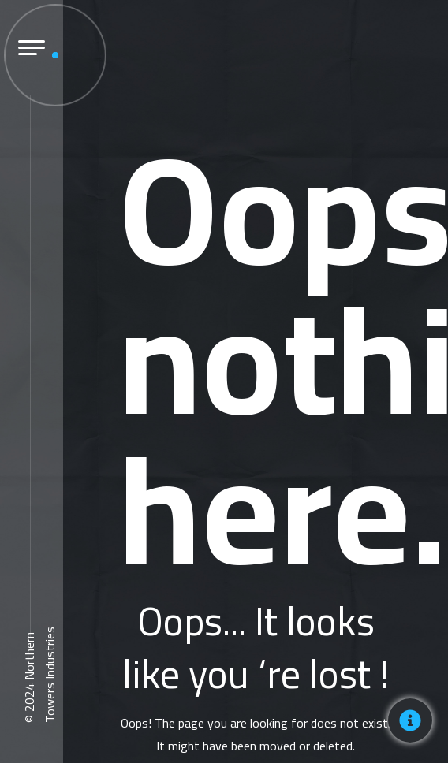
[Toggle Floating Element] (410, 720)
